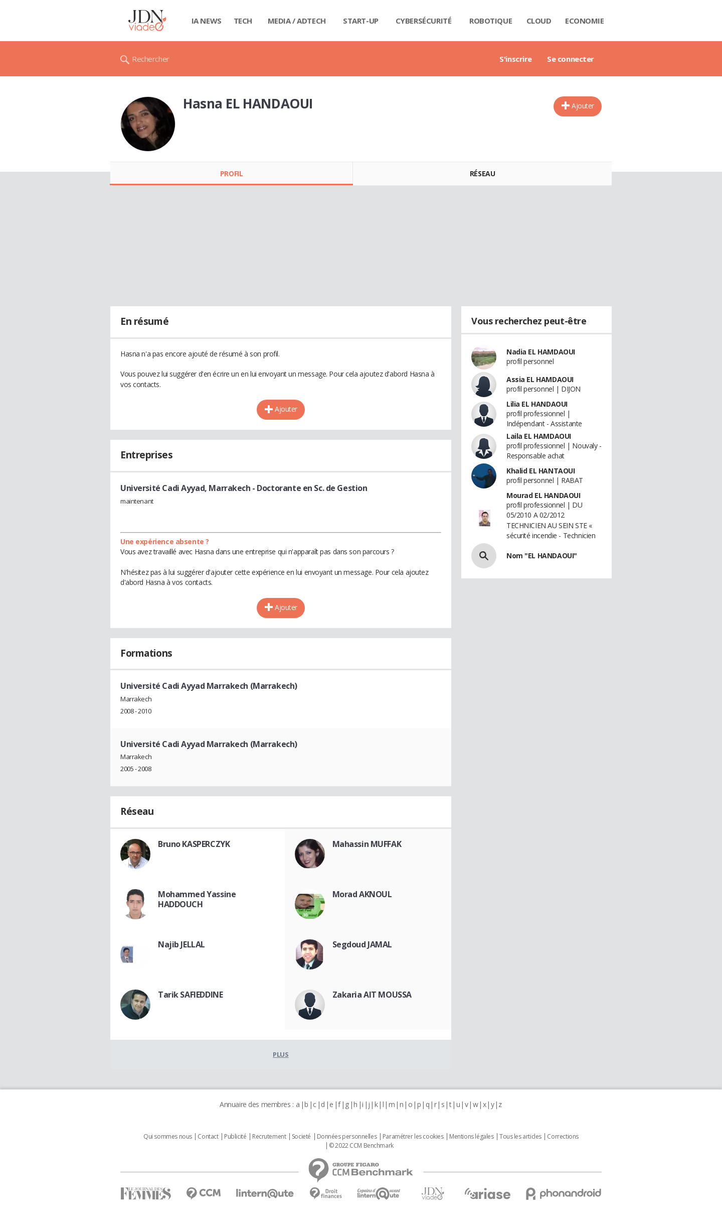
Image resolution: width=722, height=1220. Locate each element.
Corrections (562, 1136)
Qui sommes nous (167, 1136)
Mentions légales (471, 1136)
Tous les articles (520, 1136)
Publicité (235, 1136)
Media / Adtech (297, 21)
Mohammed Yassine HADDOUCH (197, 899)
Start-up (361, 21)
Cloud (539, 21)
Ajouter (583, 105)
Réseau (482, 173)
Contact (208, 1136)
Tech (243, 21)
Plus (280, 1054)
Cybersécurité (424, 21)
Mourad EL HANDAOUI (543, 495)
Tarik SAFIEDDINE (190, 994)
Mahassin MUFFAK (367, 843)
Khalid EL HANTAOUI (540, 470)
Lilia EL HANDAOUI (537, 404)
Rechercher (150, 59)
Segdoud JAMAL (362, 944)
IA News (207, 21)
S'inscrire (515, 59)
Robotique (490, 21)
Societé (301, 1136)
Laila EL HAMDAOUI (538, 436)
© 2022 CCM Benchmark (361, 1145)
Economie (584, 21)
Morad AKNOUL (362, 894)
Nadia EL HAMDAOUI (540, 351)
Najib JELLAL (181, 944)
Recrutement (269, 1136)
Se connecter (570, 59)
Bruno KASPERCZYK (194, 843)
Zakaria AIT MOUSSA (372, 994)
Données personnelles (347, 1136)
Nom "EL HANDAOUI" (541, 555)
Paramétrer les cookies (413, 1136)
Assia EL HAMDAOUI (540, 379)
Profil (231, 173)
